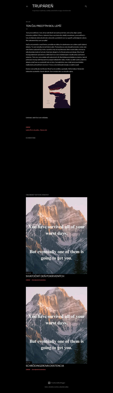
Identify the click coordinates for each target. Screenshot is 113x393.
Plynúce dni (43, 130)
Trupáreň (42, 6)
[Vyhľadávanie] (86, 6)
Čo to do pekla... (35, 130)
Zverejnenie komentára (39, 280)
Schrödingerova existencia (45, 365)
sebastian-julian (63, 387)
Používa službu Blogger (56, 383)
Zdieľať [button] (28, 127)
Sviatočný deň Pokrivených (45, 276)
